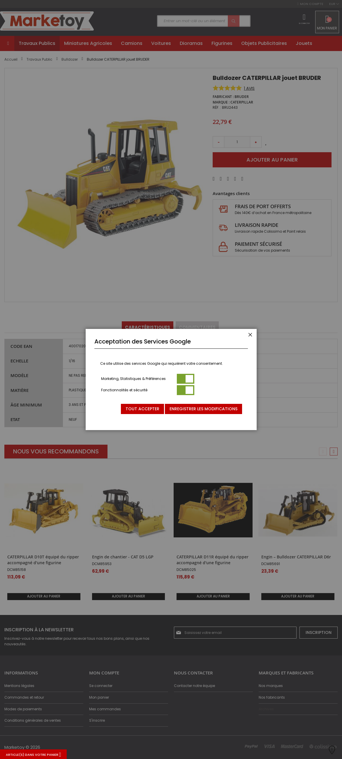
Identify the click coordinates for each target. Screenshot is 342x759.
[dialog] (171, 379)
